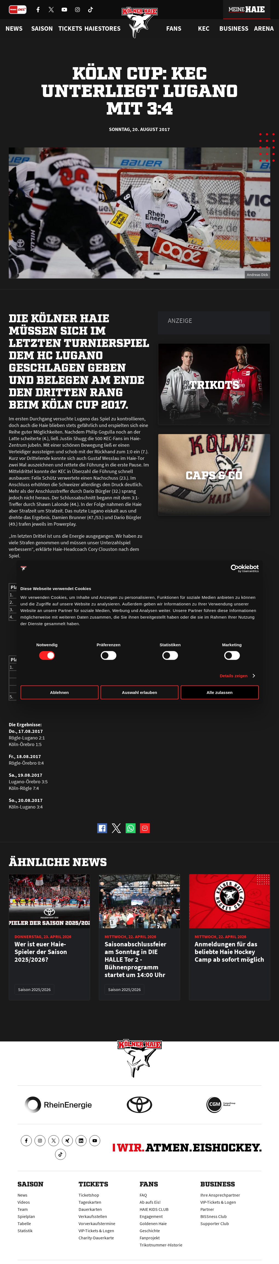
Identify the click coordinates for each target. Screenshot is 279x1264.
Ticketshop (89, 1195)
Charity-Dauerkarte (96, 1237)
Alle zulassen (219, 692)
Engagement (151, 1216)
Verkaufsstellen (93, 1216)
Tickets (70, 28)
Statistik (25, 1230)
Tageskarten (90, 1202)
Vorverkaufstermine (97, 1223)
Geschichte (150, 1230)
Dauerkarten (90, 1209)
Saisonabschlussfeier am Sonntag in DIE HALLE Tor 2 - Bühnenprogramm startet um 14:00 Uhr (135, 959)
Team (23, 1209)
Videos (24, 1202)
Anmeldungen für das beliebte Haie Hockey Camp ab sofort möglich (229, 951)
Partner (207, 1209)
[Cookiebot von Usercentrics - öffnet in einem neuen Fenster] (235, 569)
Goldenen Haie (153, 1223)
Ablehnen (59, 692)
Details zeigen (234, 675)
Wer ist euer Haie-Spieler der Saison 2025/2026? (41, 951)
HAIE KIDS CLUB (154, 1209)
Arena (264, 28)
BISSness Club (213, 1216)
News (22, 1195)
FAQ (143, 1195)
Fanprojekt (150, 1237)
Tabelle (24, 1223)
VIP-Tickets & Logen (96, 1230)
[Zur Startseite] (139, 22)
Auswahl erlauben (139, 692)
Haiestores (102, 28)
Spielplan (26, 1216)
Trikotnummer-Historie (161, 1245)
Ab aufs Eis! (150, 1202)
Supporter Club (214, 1223)
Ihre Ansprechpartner (220, 1195)
